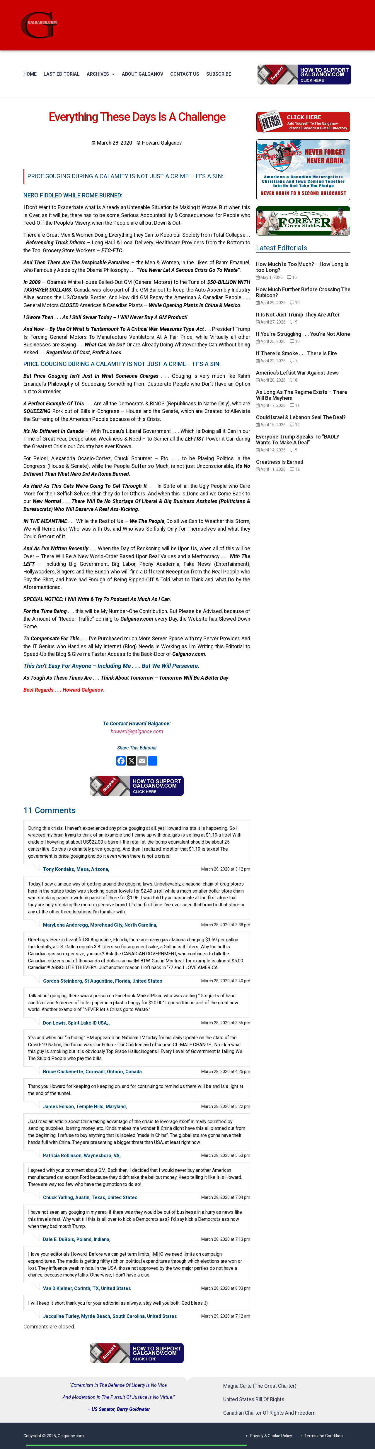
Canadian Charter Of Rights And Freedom (269, 1413)
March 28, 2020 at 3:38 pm (225, 924)
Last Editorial (62, 74)
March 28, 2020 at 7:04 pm (225, 1197)
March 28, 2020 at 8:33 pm (225, 1288)
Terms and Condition (323, 1435)
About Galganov (142, 74)
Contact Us (184, 74)
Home (30, 74)
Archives (101, 74)
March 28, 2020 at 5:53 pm (225, 1155)
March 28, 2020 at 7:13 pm (225, 1239)
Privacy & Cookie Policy (271, 1435)
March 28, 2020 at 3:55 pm (225, 1022)
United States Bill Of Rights (253, 1399)
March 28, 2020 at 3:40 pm (225, 981)
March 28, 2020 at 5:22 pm (225, 1106)
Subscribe (218, 74)
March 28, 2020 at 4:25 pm (225, 1071)
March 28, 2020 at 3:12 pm (225, 869)
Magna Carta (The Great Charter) (259, 1386)
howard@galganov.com (137, 731)
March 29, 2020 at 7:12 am (225, 1316)
